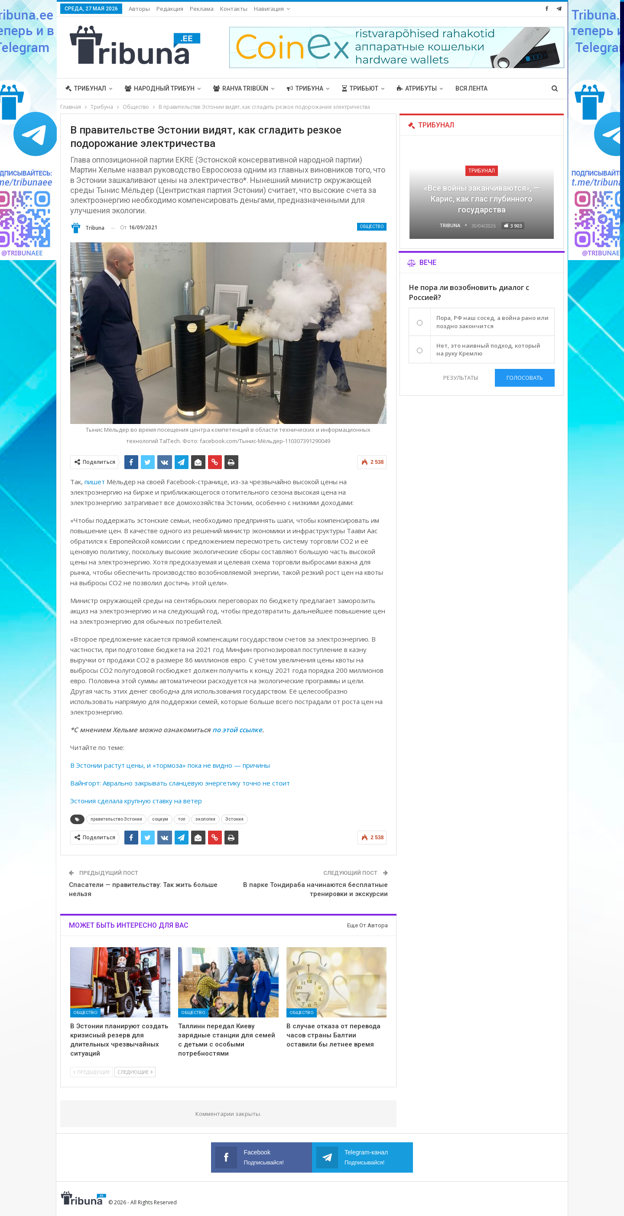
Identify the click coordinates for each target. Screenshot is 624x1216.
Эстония (234, 819)
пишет (94, 481)
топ (181, 819)
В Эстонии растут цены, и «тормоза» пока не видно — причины (170, 765)
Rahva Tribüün (240, 88)
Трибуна (305, 88)
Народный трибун (160, 88)
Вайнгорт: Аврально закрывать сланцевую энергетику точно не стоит (180, 783)
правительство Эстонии (116, 819)
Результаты (460, 377)
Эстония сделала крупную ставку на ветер (136, 800)
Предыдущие (91, 1072)
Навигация (269, 9)
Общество (372, 226)
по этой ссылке (237, 729)
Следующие (135, 1072)
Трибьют (360, 88)
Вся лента (471, 88)
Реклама (202, 9)
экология (205, 819)
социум (160, 819)
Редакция (169, 9)
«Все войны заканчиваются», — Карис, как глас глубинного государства (482, 198)
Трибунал (85, 88)
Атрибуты (417, 88)
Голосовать (525, 377)
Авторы (139, 9)
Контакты (233, 9)
